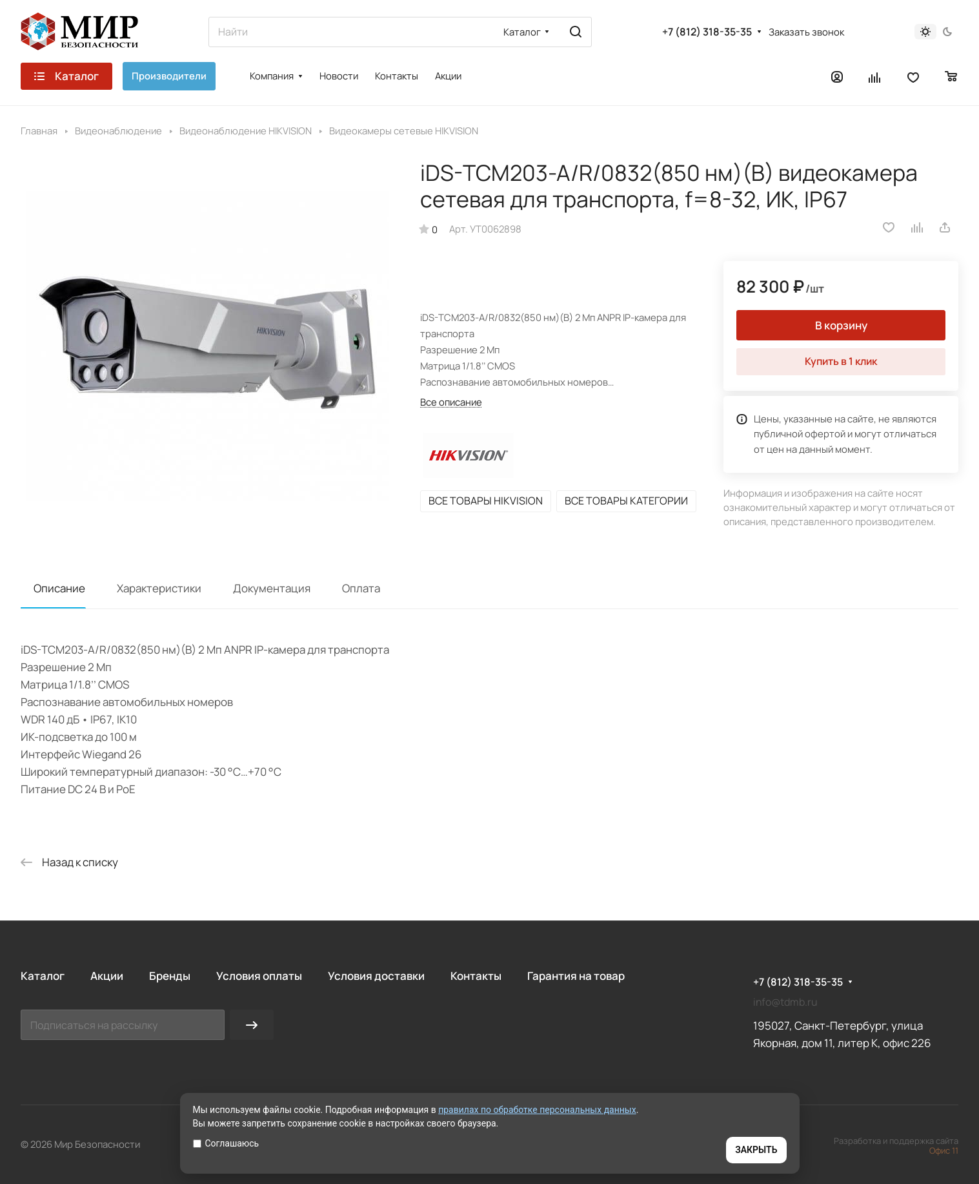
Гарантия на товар (576, 975)
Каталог (43, 975)
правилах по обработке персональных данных (537, 1110)
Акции (106, 975)
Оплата (361, 588)
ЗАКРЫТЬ (756, 1150)
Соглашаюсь (226, 1143)
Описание (59, 588)
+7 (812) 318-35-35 (707, 32)
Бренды (169, 975)
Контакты (475, 975)
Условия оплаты (259, 975)
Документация (271, 588)
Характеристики (159, 588)
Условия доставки (376, 975)
